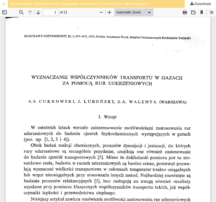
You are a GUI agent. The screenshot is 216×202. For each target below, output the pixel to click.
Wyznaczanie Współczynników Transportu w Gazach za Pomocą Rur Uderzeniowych (79, 4)
